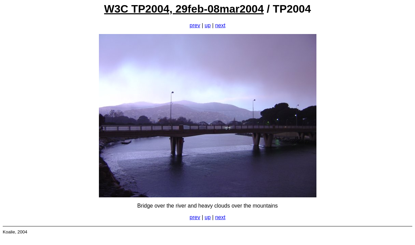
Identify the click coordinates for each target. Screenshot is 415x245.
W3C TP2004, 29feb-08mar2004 (184, 9)
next (220, 25)
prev (195, 25)
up (208, 25)
